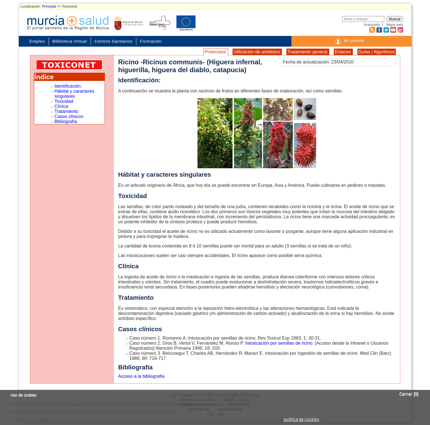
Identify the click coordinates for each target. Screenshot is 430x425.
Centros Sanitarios (113, 41)
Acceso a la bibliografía (141, 376)
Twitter (386, 30)
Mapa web (394, 24)
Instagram (400, 30)
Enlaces (343, 51)
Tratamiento (66, 111)
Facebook (378, 30)
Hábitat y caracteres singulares (74, 94)
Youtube (392, 30)
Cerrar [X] (408, 394)
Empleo (37, 41)
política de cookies (301, 419)
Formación (151, 41)
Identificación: (68, 86)
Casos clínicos (68, 116)
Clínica (61, 106)
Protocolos (215, 51)
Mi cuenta (354, 40)
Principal (49, 6)
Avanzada (372, 24)
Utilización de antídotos (257, 51)
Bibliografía (65, 121)
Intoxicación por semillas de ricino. (279, 343)
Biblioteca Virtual (69, 41)
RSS (371, 30)
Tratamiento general (307, 51)
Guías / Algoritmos (376, 51)
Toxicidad (63, 101)
